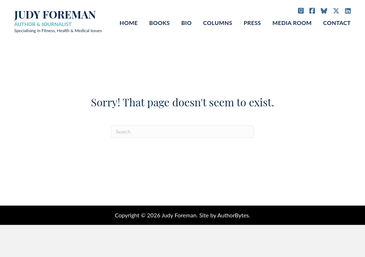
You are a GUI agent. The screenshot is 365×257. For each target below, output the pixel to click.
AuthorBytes (233, 215)
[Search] (182, 132)
